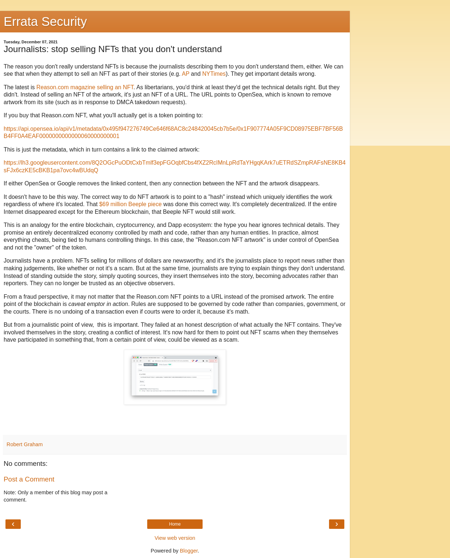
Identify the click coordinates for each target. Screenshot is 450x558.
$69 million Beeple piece (130, 204)
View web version (174, 538)
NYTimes (214, 74)
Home (175, 524)
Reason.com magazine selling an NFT (85, 87)
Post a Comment (29, 479)
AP (185, 74)
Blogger (189, 551)
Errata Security (45, 21)
